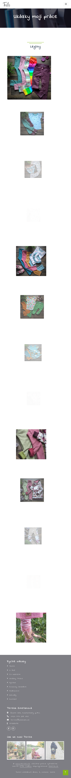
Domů (12, 666)
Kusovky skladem (18, 687)
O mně (12, 670)
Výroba (12, 682)
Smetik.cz (53, 766)
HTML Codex (26, 766)
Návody (12, 695)
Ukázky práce (16, 678)
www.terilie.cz (23, 763)
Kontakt (13, 699)
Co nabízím (15, 674)
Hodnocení (14, 691)
